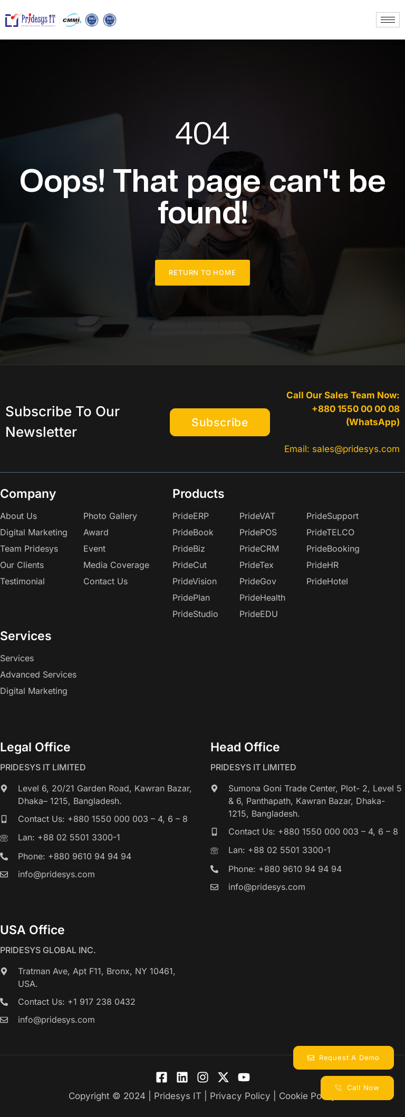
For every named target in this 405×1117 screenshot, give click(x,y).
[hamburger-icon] (388, 19)
